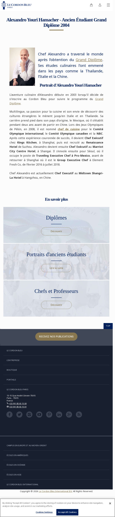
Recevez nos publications (56, 336)
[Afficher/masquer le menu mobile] (108, 5)
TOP (108, 325)
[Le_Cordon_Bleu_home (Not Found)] (17, 5)
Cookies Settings (44, 512)
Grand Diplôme (89, 59)
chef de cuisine (69, 129)
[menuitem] (91, 5)
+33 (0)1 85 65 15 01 (18, 406)
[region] (57, 507)
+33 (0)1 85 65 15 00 (18, 403)
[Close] (110, 503)
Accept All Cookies (67, 512)
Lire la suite (56, 268)
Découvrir (56, 231)
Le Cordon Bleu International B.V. (55, 491)
